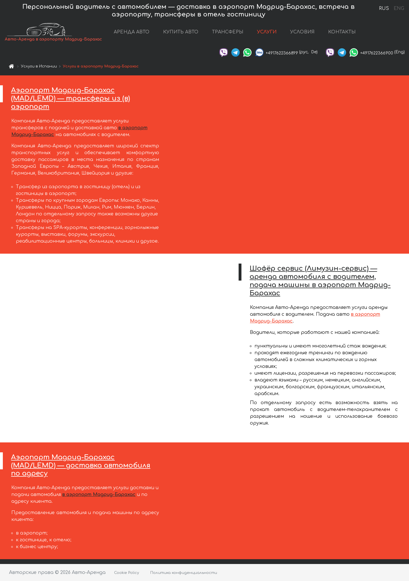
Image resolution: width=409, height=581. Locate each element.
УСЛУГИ (267, 32)
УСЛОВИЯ (302, 32)
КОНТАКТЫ (342, 32)
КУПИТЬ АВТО (180, 32)
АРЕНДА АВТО (131, 32)
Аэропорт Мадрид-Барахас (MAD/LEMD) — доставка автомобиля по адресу (80, 465)
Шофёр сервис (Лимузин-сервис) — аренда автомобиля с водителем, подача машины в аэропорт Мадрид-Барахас (320, 281)
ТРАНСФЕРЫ (227, 32)
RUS (384, 8)
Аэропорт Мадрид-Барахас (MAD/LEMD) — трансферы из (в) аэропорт (70, 98)
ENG (399, 8)
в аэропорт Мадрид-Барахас (99, 494)
